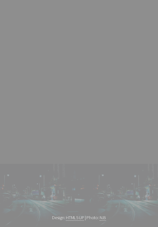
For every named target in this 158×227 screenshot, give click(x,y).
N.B (103, 217)
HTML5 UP (75, 217)
